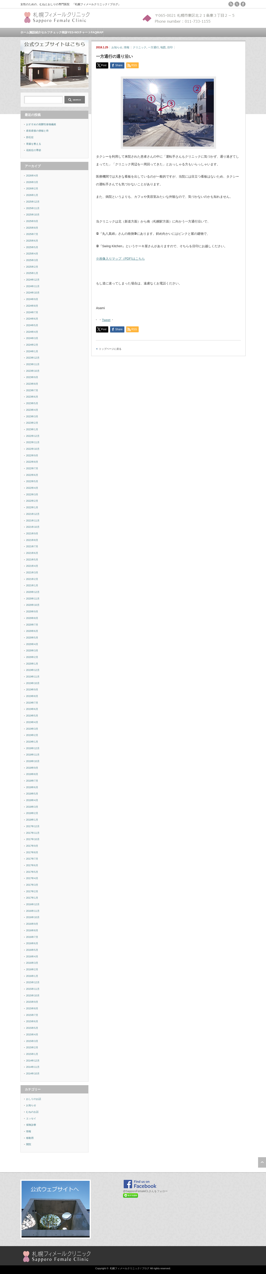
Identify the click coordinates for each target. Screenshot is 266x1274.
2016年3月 (32, 962)
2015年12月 (32, 982)
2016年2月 (32, 969)
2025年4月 (32, 253)
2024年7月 (32, 312)
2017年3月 (32, 884)
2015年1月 (32, 1054)
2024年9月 (32, 299)
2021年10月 (32, 527)
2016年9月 (32, 923)
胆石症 (30, 137)
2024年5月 (32, 325)
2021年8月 (32, 540)
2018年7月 (32, 780)
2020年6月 (32, 631)
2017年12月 (32, 826)
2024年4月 (32, 331)
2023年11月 (32, 364)
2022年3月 (32, 494)
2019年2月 (32, 735)
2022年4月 (32, 488)
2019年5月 (32, 715)
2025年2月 (32, 266)
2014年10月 (32, 1073)
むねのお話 (32, 1111)
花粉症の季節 (33, 150)
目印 (170, 47)
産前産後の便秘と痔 (37, 130)
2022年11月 (32, 442)
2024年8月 (32, 305)
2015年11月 (32, 989)
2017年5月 (32, 872)
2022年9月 (32, 455)
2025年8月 (32, 227)
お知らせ (116, 47)
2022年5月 (32, 481)
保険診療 (31, 1124)
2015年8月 (32, 1008)
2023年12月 (32, 357)
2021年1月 (32, 585)
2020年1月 (32, 663)
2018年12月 (32, 748)
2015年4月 (32, 1034)
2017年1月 (32, 897)
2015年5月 (32, 1028)
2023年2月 (32, 422)
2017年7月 (32, 858)
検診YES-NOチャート (76, 32)
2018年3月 (32, 806)
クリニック (139, 47)
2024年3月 (32, 338)
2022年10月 (32, 448)
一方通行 (153, 47)
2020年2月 (32, 657)
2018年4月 (32, 800)
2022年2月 (32, 500)
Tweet (106, 319)
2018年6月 (32, 787)
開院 (28, 1144)
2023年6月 (32, 396)
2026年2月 (32, 188)
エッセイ (31, 1118)
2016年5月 (32, 950)
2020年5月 (32, 637)
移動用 (30, 1138)
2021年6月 (32, 553)
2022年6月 (32, 475)
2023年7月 (32, 390)
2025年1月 (32, 273)
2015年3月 (32, 1041)
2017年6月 (32, 865)
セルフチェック (51, 32)
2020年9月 (32, 611)
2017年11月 (32, 832)
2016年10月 (32, 917)
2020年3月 (32, 650)
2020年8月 (32, 618)
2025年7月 (32, 234)
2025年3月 (32, 260)
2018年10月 (32, 761)
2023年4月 (32, 409)
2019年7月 (32, 702)
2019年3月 (32, 728)
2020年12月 (32, 592)
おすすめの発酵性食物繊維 (41, 124)
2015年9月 (32, 1001)
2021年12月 (32, 514)
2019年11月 (32, 676)
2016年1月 (32, 976)
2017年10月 (32, 839)
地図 (163, 47)
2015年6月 (32, 1021)
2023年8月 (32, 383)
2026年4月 (32, 175)
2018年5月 (32, 793)
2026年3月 (32, 182)
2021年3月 (32, 572)
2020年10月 (32, 605)
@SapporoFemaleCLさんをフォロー (145, 1191)
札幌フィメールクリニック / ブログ (129, 1268)
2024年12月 (32, 279)
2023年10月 (32, 370)
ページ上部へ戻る (262, 1162)
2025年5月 (32, 247)
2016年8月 (32, 930)
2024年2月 (32, 344)
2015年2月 (32, 1047)
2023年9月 (32, 377)
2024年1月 (32, 351)
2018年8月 (32, 774)
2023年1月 (32, 429)
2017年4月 (32, 878)
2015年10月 (32, 995)
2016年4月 (32, 956)
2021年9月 (32, 533)
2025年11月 (32, 208)
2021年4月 (32, 566)
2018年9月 (32, 767)
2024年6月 (32, 318)
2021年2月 (32, 579)
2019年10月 (32, 683)
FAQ (94, 32)
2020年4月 (32, 644)
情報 (126, 47)
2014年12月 (32, 1060)
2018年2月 (32, 813)
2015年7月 (32, 1015)
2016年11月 (32, 911)
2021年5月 (32, 559)
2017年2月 (32, 891)
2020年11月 (32, 598)
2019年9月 (32, 689)
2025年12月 (32, 201)
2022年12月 (32, 436)
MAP (100, 32)
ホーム (24, 32)
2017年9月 (32, 845)
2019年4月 (32, 722)
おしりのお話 (33, 1099)
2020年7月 (32, 624)
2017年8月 (32, 852)
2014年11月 (32, 1067)
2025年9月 (32, 221)
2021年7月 (32, 546)
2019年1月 (32, 741)
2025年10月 (32, 214)
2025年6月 (32, 240)
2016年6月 (32, 943)
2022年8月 (32, 461)
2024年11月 (32, 286)
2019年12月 (32, 670)
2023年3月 (32, 416)
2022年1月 (32, 507)
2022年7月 (32, 468)
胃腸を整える (33, 143)
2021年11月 (32, 520)
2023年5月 (32, 403)
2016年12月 (32, 904)
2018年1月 (32, 819)
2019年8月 (32, 696)
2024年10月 (32, 292)
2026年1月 (32, 195)
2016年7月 (32, 937)
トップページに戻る (110, 348)
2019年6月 (32, 709)
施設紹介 (35, 32)
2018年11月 (32, 754)
